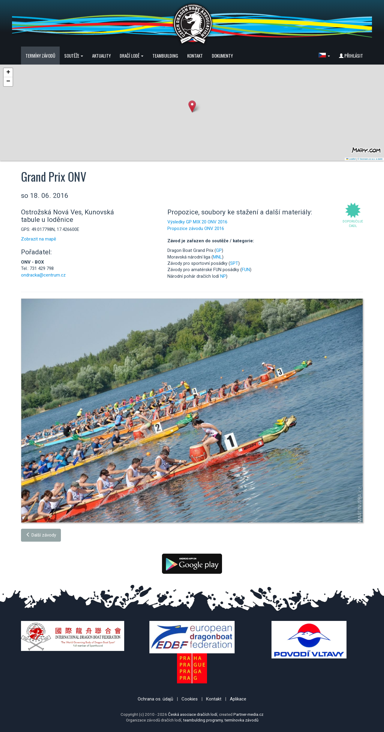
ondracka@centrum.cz (43, 275)
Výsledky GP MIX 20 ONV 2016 (197, 222)
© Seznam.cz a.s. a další (370, 159)
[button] (324, 56)
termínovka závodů (241, 720)
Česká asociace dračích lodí (192, 714)
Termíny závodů (40, 55)
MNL (217, 257)
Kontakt (195, 55)
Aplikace (238, 699)
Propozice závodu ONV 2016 (195, 228)
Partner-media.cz (248, 714)
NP (223, 276)
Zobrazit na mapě (38, 239)
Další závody (41, 535)
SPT (234, 263)
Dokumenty (222, 55)
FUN (246, 269)
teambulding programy (203, 720)
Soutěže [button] (73, 55)
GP (219, 250)
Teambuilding (165, 55)
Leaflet (351, 159)
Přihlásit (351, 55)
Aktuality (101, 55)
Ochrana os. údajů (155, 699)
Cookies (190, 699)
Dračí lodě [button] (131, 55)
